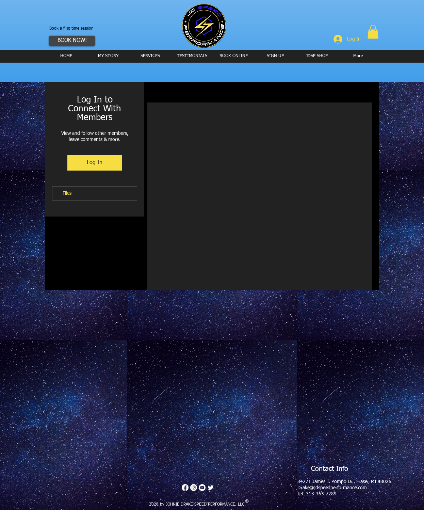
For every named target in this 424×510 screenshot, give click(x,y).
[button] (373, 32)
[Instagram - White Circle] (193, 487)
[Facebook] (185, 487)
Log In (94, 162)
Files (67, 193)
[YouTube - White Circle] (202, 487)
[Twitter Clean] (210, 487)
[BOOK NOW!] (72, 41)
